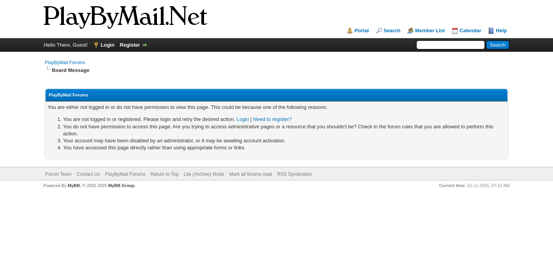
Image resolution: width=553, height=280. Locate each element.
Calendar (470, 30)
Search (392, 30)
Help (501, 30)
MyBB (74, 185)
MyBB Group (121, 185)
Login (107, 45)
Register (130, 45)
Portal (361, 30)
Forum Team (59, 174)
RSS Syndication (294, 174)
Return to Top (164, 174)
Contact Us (88, 174)
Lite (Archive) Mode (204, 174)
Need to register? (272, 119)
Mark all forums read (250, 174)
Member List (430, 30)
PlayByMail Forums (65, 62)
